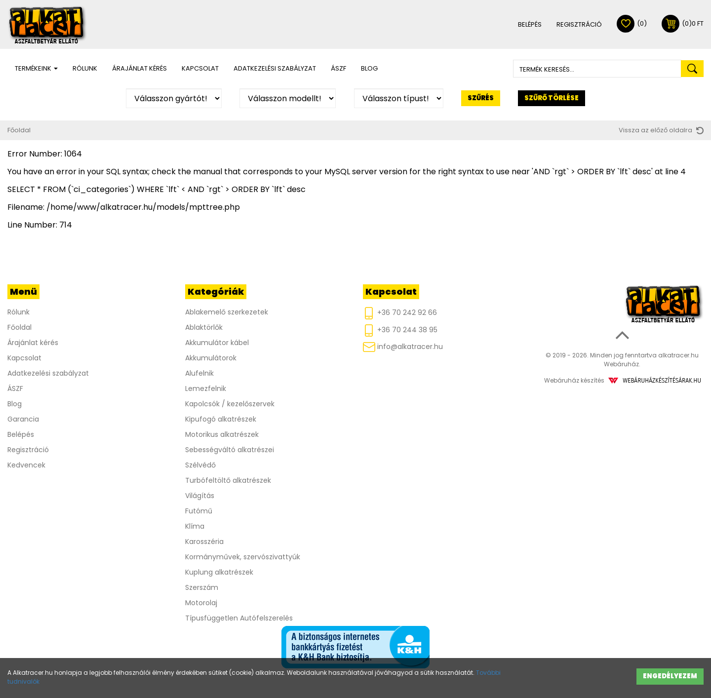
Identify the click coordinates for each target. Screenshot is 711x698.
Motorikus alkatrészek (222, 434)
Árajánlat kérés (139, 68)
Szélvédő (200, 465)
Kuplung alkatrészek (219, 572)
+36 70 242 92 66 (400, 313)
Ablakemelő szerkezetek (226, 312)
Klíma (194, 526)
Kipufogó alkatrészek (220, 419)
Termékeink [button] (36, 68)
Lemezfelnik (205, 388)
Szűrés (481, 98)
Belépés (530, 24)
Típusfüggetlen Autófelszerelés (239, 618)
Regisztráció (579, 24)
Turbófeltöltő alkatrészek (228, 480)
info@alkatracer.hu (403, 347)
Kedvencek (26, 465)
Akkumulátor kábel (217, 343)
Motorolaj (201, 603)
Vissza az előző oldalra (661, 130)
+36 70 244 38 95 (400, 330)
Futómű (198, 511)
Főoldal (19, 130)
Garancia (23, 419)
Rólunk (85, 68)
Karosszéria (204, 541)
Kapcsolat (200, 68)
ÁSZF (338, 68)
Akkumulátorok (211, 358)
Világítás (199, 496)
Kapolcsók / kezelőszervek (230, 404)
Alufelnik (199, 373)
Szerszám (201, 587)
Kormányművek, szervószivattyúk (242, 557)
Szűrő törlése (551, 98)
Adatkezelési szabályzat (275, 68)
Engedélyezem (670, 676)
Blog (369, 68)
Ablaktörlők (204, 327)
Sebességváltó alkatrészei (229, 450)
